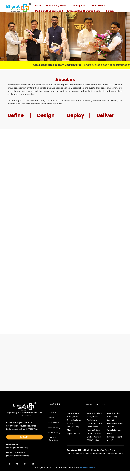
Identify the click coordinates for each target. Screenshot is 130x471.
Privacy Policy (54, 427)
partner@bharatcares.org (17, 447)
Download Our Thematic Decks (84, 11)
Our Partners (98, 5)
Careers (110, 11)
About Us (52, 413)
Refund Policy (54, 432)
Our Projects (78, 5)
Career (51, 417)
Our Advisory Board (55, 5)
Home (38, 5)
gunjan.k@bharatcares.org (17, 455)
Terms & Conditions (53, 438)
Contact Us (24, 437)
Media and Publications (49, 11)
